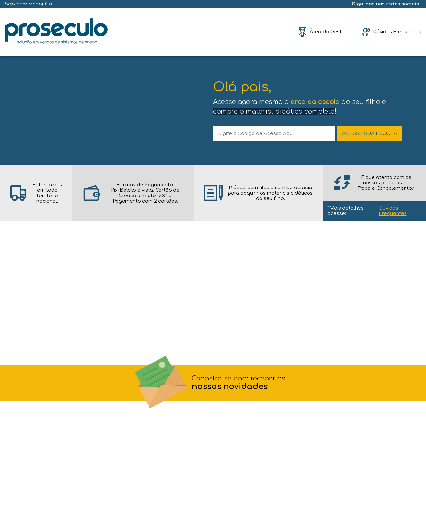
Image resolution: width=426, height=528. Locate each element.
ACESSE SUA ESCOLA (369, 133)
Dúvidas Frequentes (393, 210)
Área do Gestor (328, 32)
